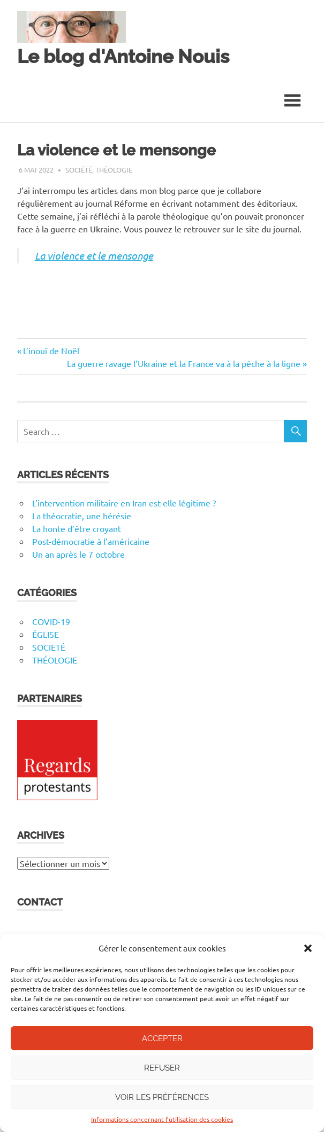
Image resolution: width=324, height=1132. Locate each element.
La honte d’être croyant (76, 528)
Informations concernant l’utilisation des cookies (162, 1119)
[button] (308, 948)
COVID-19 (51, 621)
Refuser (162, 1068)
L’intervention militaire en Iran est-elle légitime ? (124, 502)
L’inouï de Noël (50, 350)
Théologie (113, 169)
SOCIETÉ (48, 647)
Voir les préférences (162, 1097)
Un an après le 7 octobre (78, 554)
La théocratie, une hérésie (81, 515)
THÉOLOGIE (54, 659)
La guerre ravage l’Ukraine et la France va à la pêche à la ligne (183, 363)
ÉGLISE (45, 634)
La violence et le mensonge (94, 255)
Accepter (162, 1038)
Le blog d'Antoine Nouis (123, 56)
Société (78, 169)
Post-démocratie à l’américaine (90, 541)
